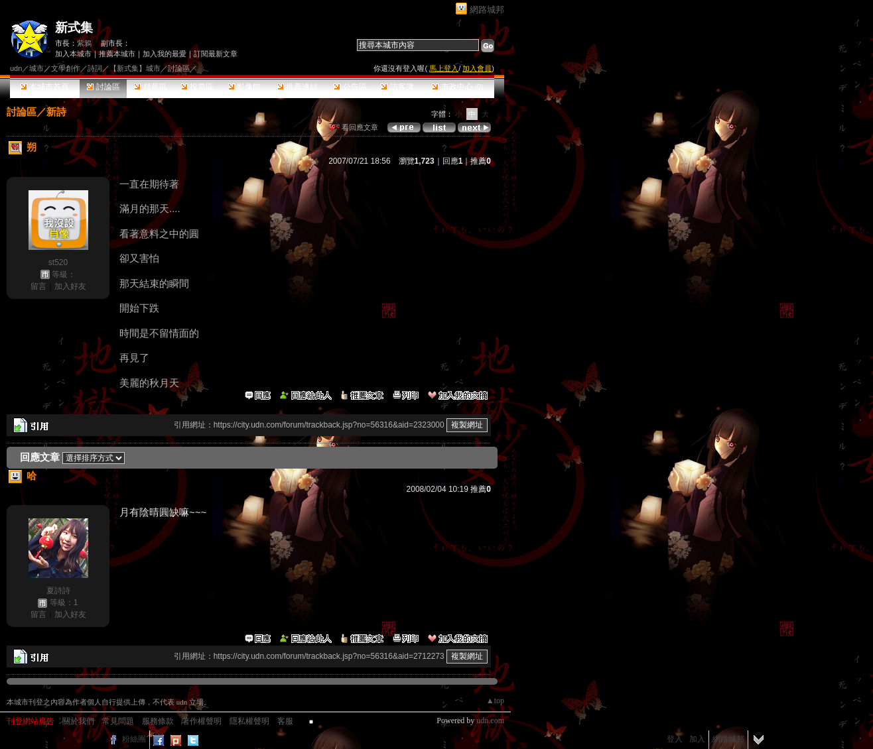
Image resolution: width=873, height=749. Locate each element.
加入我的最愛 (164, 54)
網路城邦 (487, 10)
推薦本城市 (117, 54)
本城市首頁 (45, 86)
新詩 (56, 111)
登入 (675, 739)
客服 (285, 721)
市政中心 (457, 86)
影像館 (244, 86)
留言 (38, 286)
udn (16, 68)
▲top (495, 700)
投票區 (197, 86)
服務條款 (158, 721)
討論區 (103, 86)
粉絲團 (134, 739)
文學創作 (65, 68)
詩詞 (95, 68)
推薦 (480, 161)
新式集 (74, 27)
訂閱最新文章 (215, 54)
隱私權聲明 (249, 721)
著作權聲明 (202, 721)
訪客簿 (397, 86)
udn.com (490, 720)
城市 (36, 68)
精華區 (150, 86)
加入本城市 (73, 54)
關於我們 (78, 721)
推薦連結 (297, 86)
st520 (58, 262)
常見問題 (118, 721)
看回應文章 (353, 127)
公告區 (350, 86)
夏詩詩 (58, 590)
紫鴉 (84, 43)
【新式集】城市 (135, 68)
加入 (697, 739)
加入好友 (70, 286)
